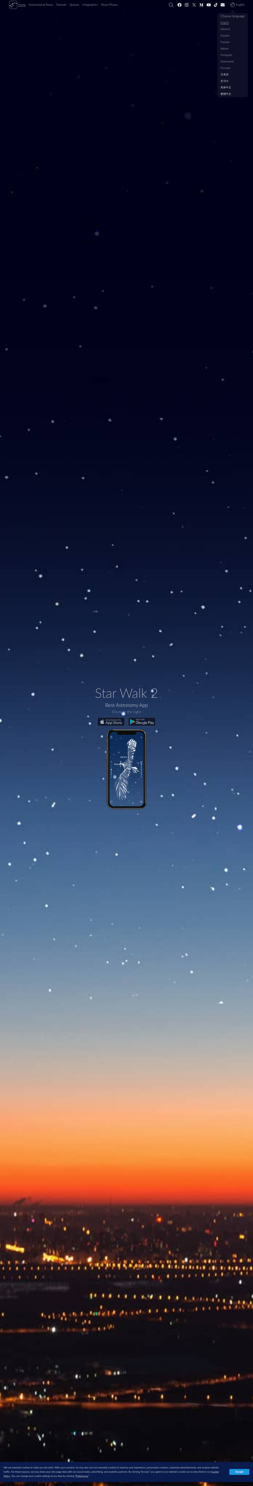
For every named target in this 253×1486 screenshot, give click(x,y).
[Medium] (201, 5)
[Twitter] (194, 5)
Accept (239, 1472)
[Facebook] (180, 5)
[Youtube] (209, 5)
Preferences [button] (82, 1476)
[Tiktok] (216, 5)
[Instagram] (187, 5)
